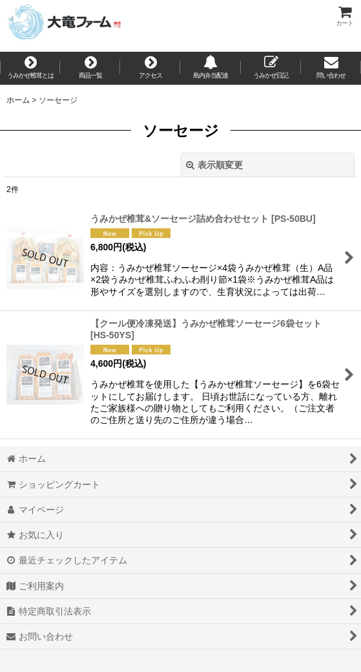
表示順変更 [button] (214, 165)
